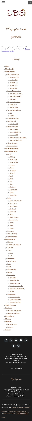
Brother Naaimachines (14, 91)
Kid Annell (12, 170)
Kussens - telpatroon (13, 313)
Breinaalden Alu (14, 280)
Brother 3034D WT (15, 132)
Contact (7, 330)
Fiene (11, 184)
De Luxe (12, 165)
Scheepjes (10, 231)
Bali (10, 181)
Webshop (8, 321)
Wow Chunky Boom (15, 200)
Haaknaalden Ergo (15, 302)
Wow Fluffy (12, 211)
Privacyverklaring (6, 413)
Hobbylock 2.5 (13, 124)
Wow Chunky (13, 206)
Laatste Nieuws (12, 236)
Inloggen (4, 417)
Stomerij (8, 319)
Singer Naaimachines (13, 102)
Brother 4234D (13, 135)
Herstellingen (9, 316)
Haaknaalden (11, 294)
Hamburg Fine (13, 162)
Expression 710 (14, 77)
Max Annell (12, 187)
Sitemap (13, 413)
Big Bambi (12, 209)
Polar (11, 214)
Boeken (9, 272)
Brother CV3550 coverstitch (17, 137)
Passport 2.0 (13, 88)
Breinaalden (11, 275)
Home (7, 66)
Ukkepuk (10, 242)
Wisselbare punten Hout (16, 288)
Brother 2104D (13, 129)
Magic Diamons (14, 217)
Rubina (11, 115)
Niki (10, 113)
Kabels (11, 291)
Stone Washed (11, 261)
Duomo (11, 228)
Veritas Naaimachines (14, 110)
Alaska (11, 168)
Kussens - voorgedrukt (14, 310)
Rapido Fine (13, 190)
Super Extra (13, 159)
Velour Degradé (12, 233)
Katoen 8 (12, 173)
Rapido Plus (13, 195)
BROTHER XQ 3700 (15, 93)
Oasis (11, 225)
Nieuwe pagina (11, 269)
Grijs (10, 255)
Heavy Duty (13, 104)
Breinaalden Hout (14, 283)
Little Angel (12, 99)
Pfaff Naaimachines (13, 74)
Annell (9, 154)
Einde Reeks (11, 258)
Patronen (10, 327)
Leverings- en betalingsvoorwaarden (17, 411)
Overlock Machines (13, 118)
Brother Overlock (12, 126)
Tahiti (11, 176)
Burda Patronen (12, 324)
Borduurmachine (12, 146)
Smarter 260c (13, 85)
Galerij (9, 266)
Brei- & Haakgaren (11, 151)
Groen (9, 250)
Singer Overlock (12, 143)
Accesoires (12, 277)
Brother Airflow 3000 (15, 140)
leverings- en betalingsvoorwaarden (21, 407)
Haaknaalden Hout (15, 299)
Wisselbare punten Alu (16, 286)
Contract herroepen (22, 413)
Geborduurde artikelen (14, 244)
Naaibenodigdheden (11, 148)
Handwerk (8, 308)
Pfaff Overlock (11, 121)
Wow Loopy (13, 203)
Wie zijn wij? (9, 69)
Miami (11, 179)
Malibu (11, 222)
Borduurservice (10, 239)
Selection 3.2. (13, 82)
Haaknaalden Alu (14, 297)
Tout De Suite (13, 220)
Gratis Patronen (10, 305)
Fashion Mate (13, 107)
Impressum (4, 411)
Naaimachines (10, 71)
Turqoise (10, 247)
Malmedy (12, 157)
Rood (11, 253)
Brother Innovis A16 (15, 96)
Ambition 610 (13, 80)
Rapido (11, 192)
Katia (8, 198)
